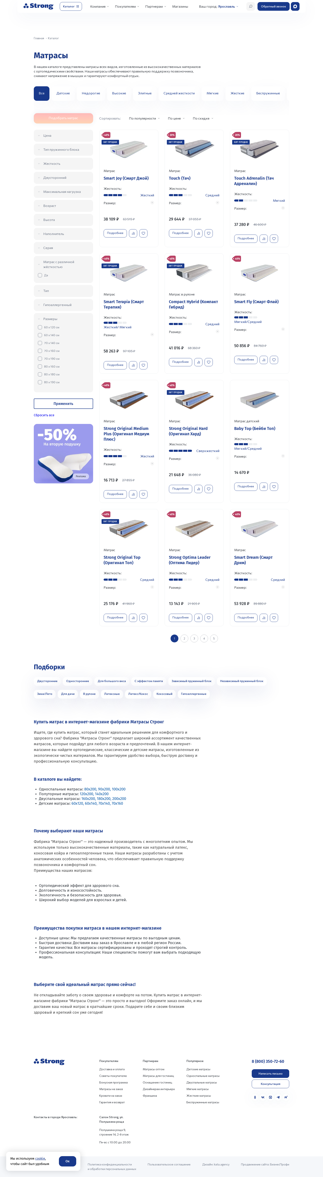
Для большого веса (112, 681)
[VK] (263, 1097)
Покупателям (125, 6)
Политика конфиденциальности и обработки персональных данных (112, 1167)
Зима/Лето (44, 693)
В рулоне (89, 693)
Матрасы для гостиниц (158, 1075)
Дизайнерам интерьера (159, 1089)
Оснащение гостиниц (157, 1082)
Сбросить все (44, 415)
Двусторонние (47, 681)
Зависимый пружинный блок (192, 681)
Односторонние (77, 681)
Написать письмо (271, 1073)
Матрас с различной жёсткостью (58, 264)
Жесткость (51, 163)
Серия (48, 248)
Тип (46, 291)
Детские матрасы (198, 1069)
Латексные (112, 693)
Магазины (180, 6)
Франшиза (150, 1095)
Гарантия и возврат (112, 1102)
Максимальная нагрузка (62, 191)
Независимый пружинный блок (241, 681)
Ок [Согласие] (68, 1161)
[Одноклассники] (255, 1097)
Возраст (49, 206)
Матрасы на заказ (111, 1089)
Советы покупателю (113, 1075)
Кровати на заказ (110, 1095)
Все (41, 93)
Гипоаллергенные (193, 693)
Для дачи (68, 693)
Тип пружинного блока (61, 149)
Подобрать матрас (63, 118)
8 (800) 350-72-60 (268, 1061)
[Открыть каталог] (71, 6)
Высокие (119, 93)
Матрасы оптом (153, 1069)
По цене (174, 118)
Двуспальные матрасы (201, 1082)
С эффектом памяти (149, 681)
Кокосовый (164, 693)
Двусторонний (54, 177)
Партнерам (154, 6)
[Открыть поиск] (250, 6)
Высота (49, 220)
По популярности (142, 118)
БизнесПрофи (279, 1164)
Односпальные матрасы (203, 1075)
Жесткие (237, 93)
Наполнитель (53, 234)
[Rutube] (286, 1097)
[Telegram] (278, 1097)
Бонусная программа (113, 1082)
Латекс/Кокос (138, 693)
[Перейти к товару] (128, 188)
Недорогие (91, 93)
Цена (47, 135)
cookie (40, 1158)
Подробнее (115, 233)
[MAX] (270, 1097)
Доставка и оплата (112, 1069)
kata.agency (221, 1164)
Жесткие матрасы (198, 1095)
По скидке (201, 118)
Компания (97, 6)
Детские (63, 93)
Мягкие (213, 93)
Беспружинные (268, 93)
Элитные (145, 93)
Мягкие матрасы (197, 1089)
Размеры (50, 319)
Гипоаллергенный (57, 305)
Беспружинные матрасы (202, 1102)
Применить (63, 403)
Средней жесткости (179, 93)
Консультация (270, 1084)
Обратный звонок (273, 6)
